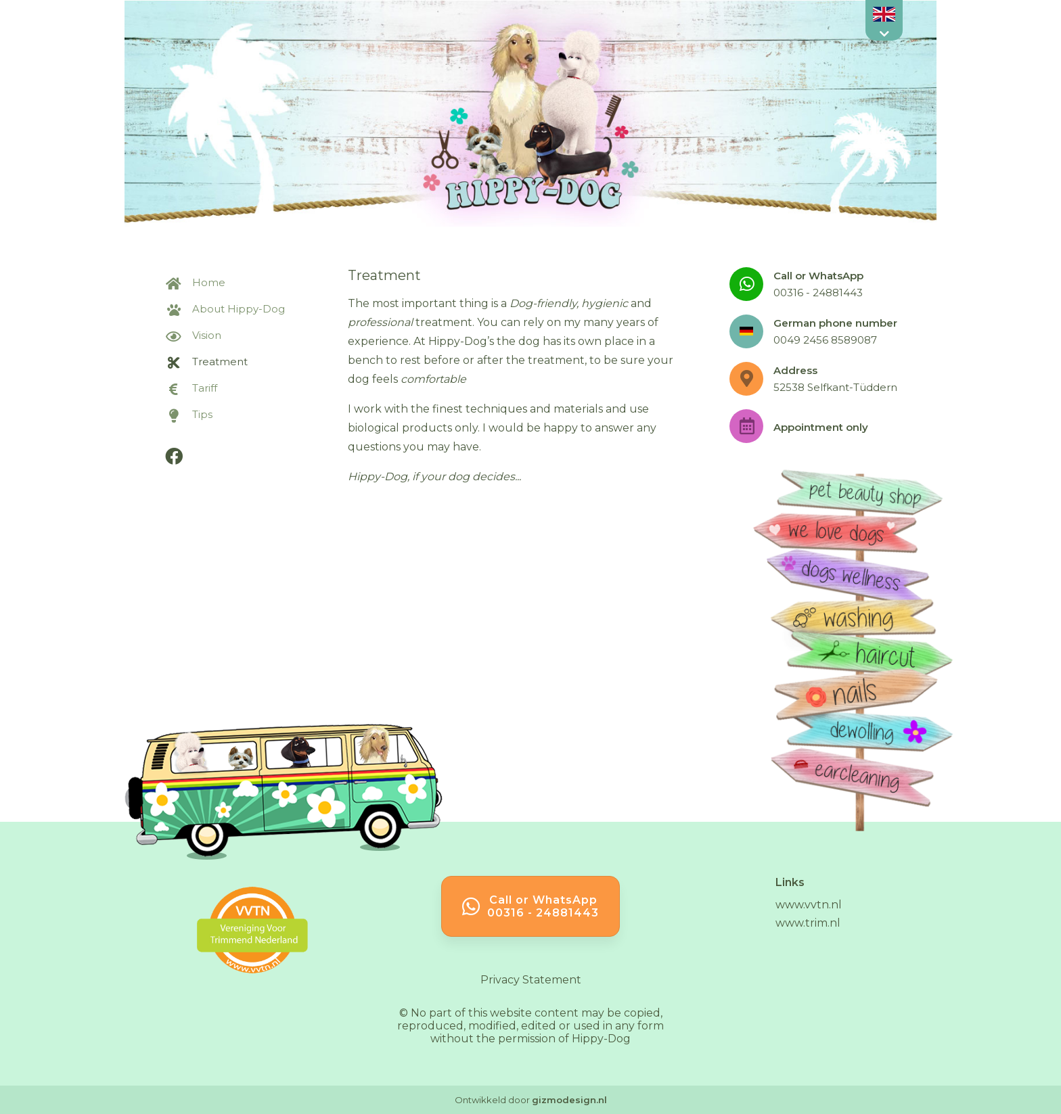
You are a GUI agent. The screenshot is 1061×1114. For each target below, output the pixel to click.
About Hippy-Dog (225, 309)
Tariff (191, 388)
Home (195, 282)
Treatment (206, 361)
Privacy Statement (530, 979)
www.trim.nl (807, 922)
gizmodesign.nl (569, 1099)
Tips (188, 414)
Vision (193, 335)
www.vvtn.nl (808, 904)
